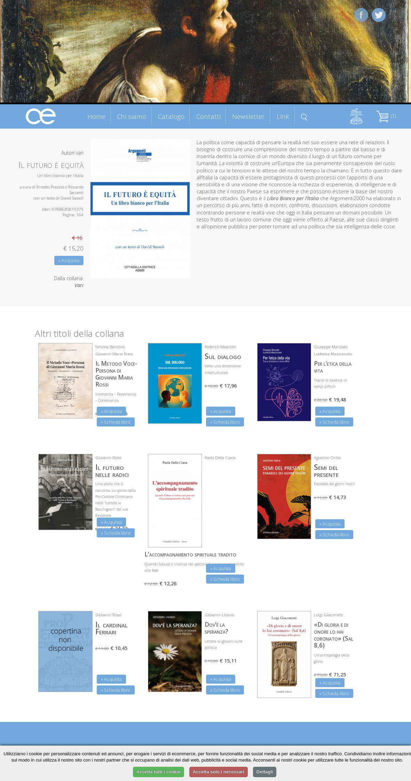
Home (96, 116)
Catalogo (171, 116)
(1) (386, 116)
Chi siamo (131, 116)
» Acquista (68, 260)
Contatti (208, 116)
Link (283, 116)
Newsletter (248, 116)
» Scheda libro (116, 422)
